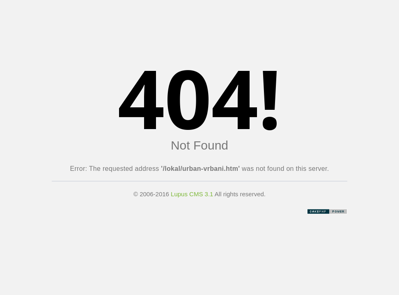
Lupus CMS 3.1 (192, 194)
